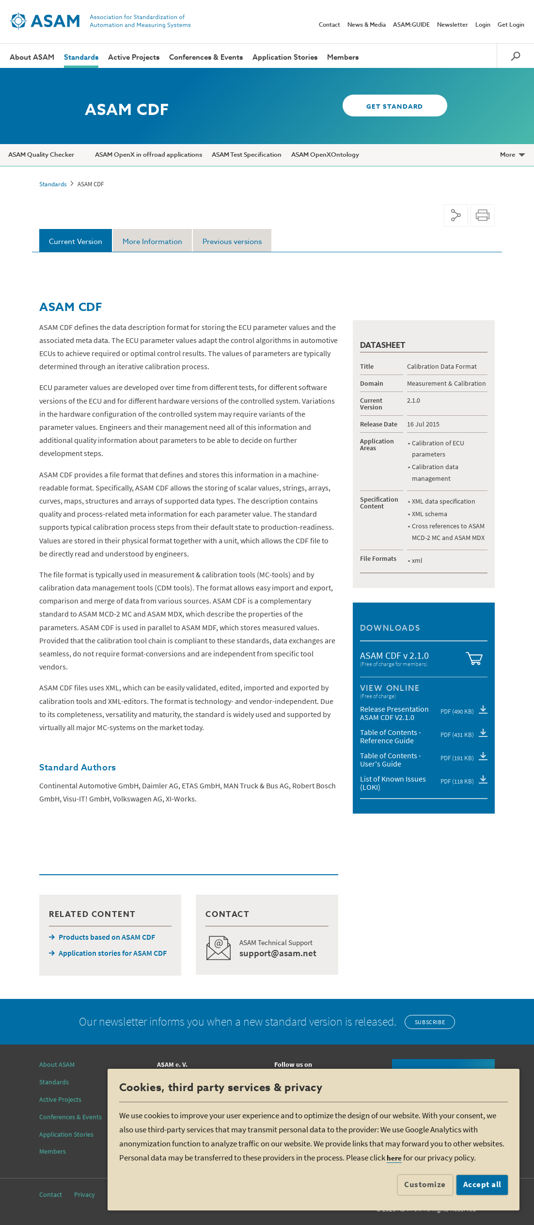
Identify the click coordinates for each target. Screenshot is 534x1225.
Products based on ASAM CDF (107, 937)
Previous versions (232, 241)
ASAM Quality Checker (41, 155)
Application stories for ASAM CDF (113, 953)
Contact (329, 25)
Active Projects (133, 57)
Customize (425, 1184)
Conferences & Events (206, 57)
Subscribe (430, 1022)
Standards (81, 57)
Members (343, 57)
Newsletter (452, 25)
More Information (152, 241)
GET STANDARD (393, 107)
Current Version (75, 241)
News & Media (366, 25)
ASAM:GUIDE (411, 25)
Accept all (482, 1184)
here (394, 1157)
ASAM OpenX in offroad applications (148, 155)
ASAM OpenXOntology (325, 155)
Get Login (511, 25)
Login (482, 25)
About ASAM (32, 57)
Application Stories (284, 57)
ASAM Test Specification (247, 155)
